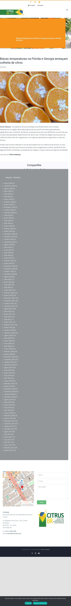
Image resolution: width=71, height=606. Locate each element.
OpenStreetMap (27, 505)
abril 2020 (7, 346)
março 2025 (8, 199)
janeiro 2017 (8, 450)
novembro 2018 (9, 392)
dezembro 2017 (9, 421)
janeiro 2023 (8, 263)
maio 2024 (7, 221)
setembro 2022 (9, 274)
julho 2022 (7, 279)
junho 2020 (8, 341)
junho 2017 (8, 437)
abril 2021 (7, 319)
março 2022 (8, 290)
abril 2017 (7, 442)
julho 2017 (7, 434)
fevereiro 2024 (9, 229)
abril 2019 (7, 378)
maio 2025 (7, 194)
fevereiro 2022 (9, 293)
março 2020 (8, 349)
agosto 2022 (8, 277)
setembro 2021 (9, 306)
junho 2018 (8, 405)
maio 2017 (7, 440)
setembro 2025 (9, 186)
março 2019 (8, 381)
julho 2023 (7, 247)
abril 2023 (7, 255)
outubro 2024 (9, 210)
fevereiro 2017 (9, 448)
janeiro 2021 (8, 327)
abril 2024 (7, 223)
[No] (69, 601)
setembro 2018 (9, 397)
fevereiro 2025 (9, 202)
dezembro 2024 (9, 207)
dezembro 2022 (9, 266)
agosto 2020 (8, 335)
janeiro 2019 (8, 386)
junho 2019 (8, 373)
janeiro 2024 (8, 231)
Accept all (28, 603)
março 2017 (8, 445)
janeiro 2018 (8, 418)
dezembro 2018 (9, 389)
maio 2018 (7, 408)
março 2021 (8, 322)
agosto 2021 (8, 309)
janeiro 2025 (8, 205)
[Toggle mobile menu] (67, 10)
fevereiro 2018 (9, 416)
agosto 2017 (8, 432)
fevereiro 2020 (9, 351)
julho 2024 (7, 215)
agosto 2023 (8, 245)
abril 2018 (7, 410)
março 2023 (8, 258)
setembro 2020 (9, 333)
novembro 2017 (9, 424)
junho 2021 (8, 314)
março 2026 (8, 183)
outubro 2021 (9, 303)
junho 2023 (8, 250)
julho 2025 (7, 191)
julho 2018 (7, 402)
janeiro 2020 (8, 354)
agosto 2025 (8, 189)
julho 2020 (7, 338)
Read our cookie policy (40, 603)
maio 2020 (7, 343)
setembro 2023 (9, 242)
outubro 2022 (9, 271)
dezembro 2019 (9, 357)
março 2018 (8, 413)
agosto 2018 (8, 400)
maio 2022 (7, 285)
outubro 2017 (9, 426)
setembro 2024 (9, 213)
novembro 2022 (9, 269)
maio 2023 (7, 253)
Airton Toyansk (45, 549)
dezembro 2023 (9, 234)
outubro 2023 (9, 239)
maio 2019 (7, 375)
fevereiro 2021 (9, 325)
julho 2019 (7, 370)
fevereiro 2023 (9, 261)
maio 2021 (7, 317)
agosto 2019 (8, 367)
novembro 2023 (9, 237)
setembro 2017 (9, 429)
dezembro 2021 (9, 298)
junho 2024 (8, 218)
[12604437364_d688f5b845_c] (34, 97)
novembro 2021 (9, 301)
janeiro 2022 (8, 295)
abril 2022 (7, 287)
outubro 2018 (9, 394)
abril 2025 (7, 197)
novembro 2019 (9, 360)
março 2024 (8, 226)
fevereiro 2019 (9, 384)
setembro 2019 (9, 365)
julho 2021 (7, 311)
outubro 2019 (9, 362)
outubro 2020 (9, 330)
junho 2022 (8, 282)
